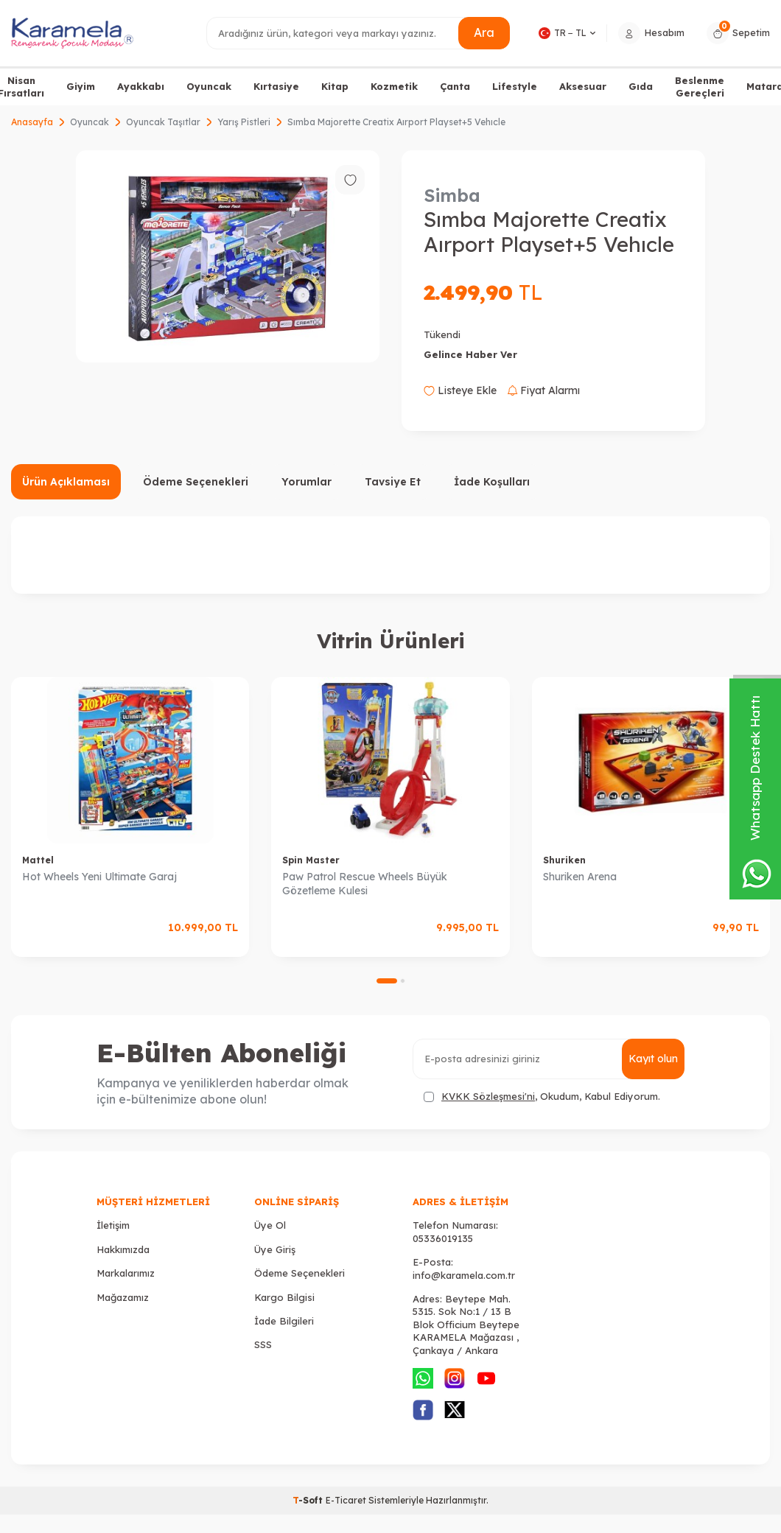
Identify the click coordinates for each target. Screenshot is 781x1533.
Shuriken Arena (580, 876)
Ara (484, 32)
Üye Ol (270, 1225)
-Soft (309, 1500)
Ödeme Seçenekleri (195, 481)
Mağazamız (123, 1297)
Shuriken (564, 860)
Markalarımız (126, 1273)
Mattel (38, 860)
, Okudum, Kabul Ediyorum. (542, 1096)
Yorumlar (306, 481)
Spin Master (311, 860)
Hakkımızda (123, 1249)
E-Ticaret (346, 1500)
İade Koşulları (492, 481)
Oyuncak (208, 86)
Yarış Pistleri (243, 121)
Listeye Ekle (460, 390)
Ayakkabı (140, 86)
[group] (227, 256)
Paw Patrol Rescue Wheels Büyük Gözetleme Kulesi (364, 883)
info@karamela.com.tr (464, 1275)
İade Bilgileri (284, 1321)
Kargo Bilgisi (284, 1297)
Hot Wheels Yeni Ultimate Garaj (99, 876)
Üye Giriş (274, 1249)
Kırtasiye (276, 86)
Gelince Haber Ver (470, 354)
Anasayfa (32, 121)
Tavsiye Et (393, 481)
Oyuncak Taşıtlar (163, 121)
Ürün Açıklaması (66, 481)
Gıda (640, 86)
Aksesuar (582, 86)
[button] (387, 980)
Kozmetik (394, 86)
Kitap (335, 86)
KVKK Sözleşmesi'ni (488, 1096)
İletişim (113, 1225)
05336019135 (443, 1238)
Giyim (80, 86)
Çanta (455, 86)
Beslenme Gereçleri (699, 86)
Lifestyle (514, 86)
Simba (452, 195)
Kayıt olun (653, 1058)
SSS (263, 1344)
